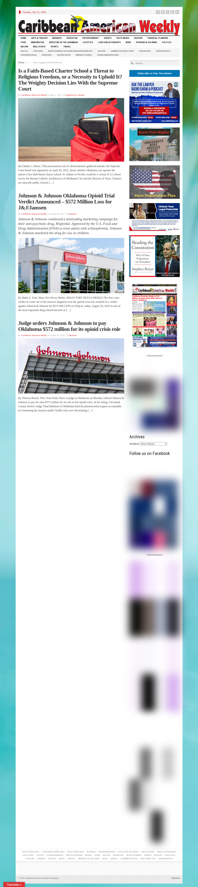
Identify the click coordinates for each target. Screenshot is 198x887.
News (128, 42)
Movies (106, 855)
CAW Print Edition (64, 55)
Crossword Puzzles (29, 55)
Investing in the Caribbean (63, 42)
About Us (24, 51)
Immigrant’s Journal (84, 55)
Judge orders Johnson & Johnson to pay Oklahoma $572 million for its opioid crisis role (69, 326)
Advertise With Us (163, 51)
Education (72, 38)
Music (62, 858)
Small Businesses (166, 852)
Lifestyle (88, 42)
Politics (166, 42)
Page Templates (75, 852)
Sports (54, 46)
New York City (148, 858)
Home (21, 62)
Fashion (138, 38)
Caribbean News (129, 858)
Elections (101, 51)
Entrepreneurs (107, 852)
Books (88, 855)
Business (57, 38)
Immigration (37, 42)
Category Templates (53, 852)
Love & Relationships (109, 42)
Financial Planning (157, 38)
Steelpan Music (145, 51)
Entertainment (90, 38)
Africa (114, 858)
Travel (67, 46)
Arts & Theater (39, 38)
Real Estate (39, 46)
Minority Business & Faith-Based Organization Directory (70, 51)
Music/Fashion (134, 855)
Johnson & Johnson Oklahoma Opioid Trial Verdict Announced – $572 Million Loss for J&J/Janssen (66, 201)
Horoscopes (47, 55)
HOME (23, 38)
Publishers (175, 878)
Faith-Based (122, 38)
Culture (30, 858)
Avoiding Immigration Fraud (108, 55)
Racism (24, 46)
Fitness (52, 858)
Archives (134, 443)
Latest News (38, 51)
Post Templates (30, 852)
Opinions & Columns (146, 42)
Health (158, 855)
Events (107, 38)
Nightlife (118, 855)
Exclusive (28, 855)
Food (23, 42)
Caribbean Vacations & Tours (122, 51)
